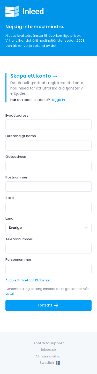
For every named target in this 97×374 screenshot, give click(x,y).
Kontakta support (48, 343)
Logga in (58, 99)
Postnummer (16, 177)
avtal (9, 293)
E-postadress (16, 115)
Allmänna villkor (48, 356)
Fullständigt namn (20, 136)
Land (9, 218)
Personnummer (18, 259)
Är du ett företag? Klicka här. (28, 280)
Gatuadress (15, 156)
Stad (9, 198)
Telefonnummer (19, 239)
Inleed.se (48, 349)
